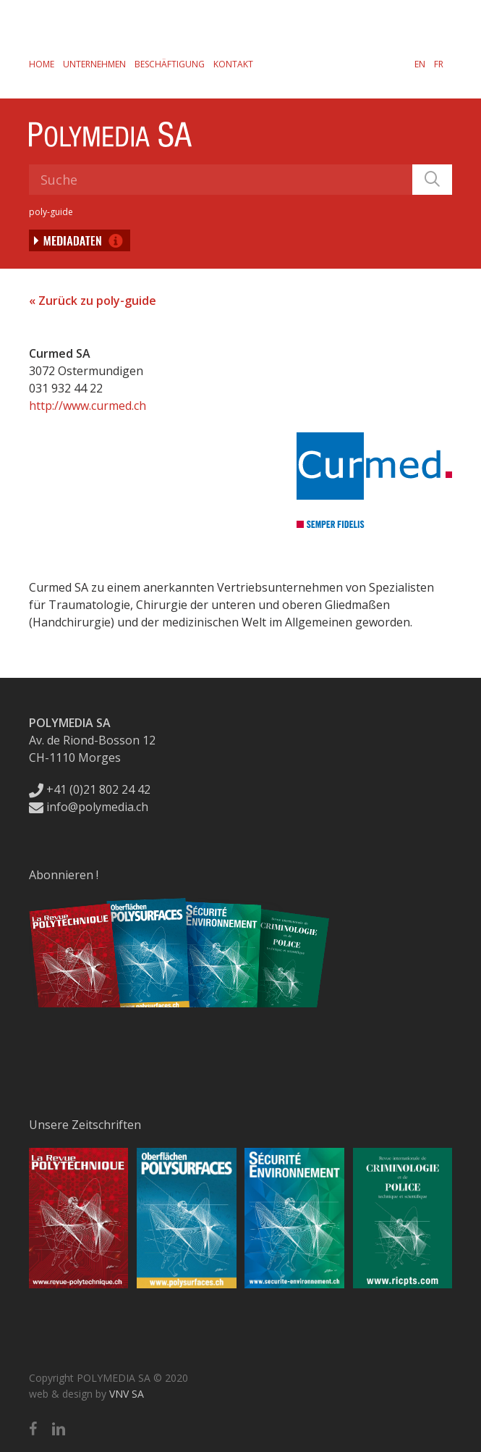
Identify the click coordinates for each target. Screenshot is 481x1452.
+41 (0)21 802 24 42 (89, 789)
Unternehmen (94, 64)
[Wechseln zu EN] (419, 63)
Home (41, 64)
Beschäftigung (170, 64)
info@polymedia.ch (88, 807)
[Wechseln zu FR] (438, 63)
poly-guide (51, 212)
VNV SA (126, 1394)
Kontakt (233, 64)
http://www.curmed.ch (87, 406)
